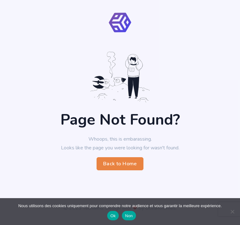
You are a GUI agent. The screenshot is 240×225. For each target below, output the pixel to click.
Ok (113, 215)
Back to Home (120, 163)
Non (129, 215)
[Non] (232, 211)
